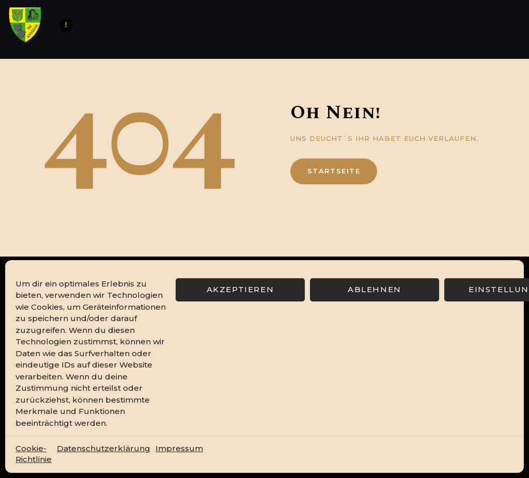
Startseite (334, 171)
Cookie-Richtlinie (33, 453)
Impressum (179, 448)
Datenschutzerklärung (103, 448)
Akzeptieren (240, 289)
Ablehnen (374, 289)
